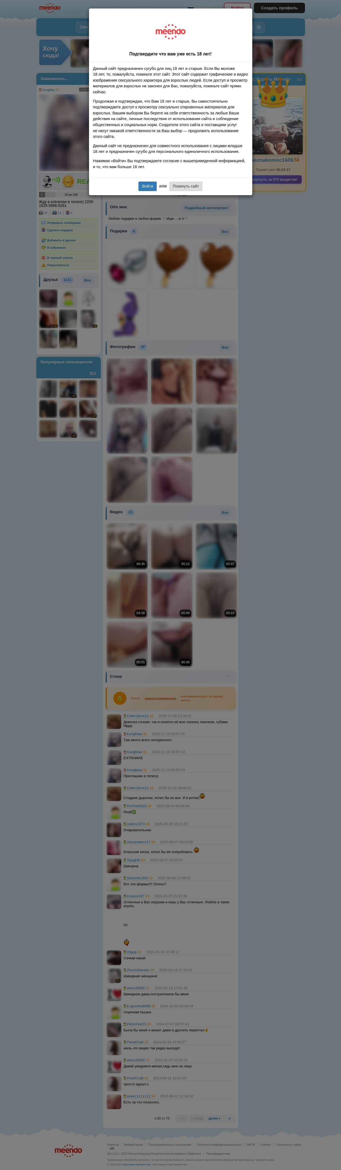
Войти (147, 186)
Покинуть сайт (186, 186)
